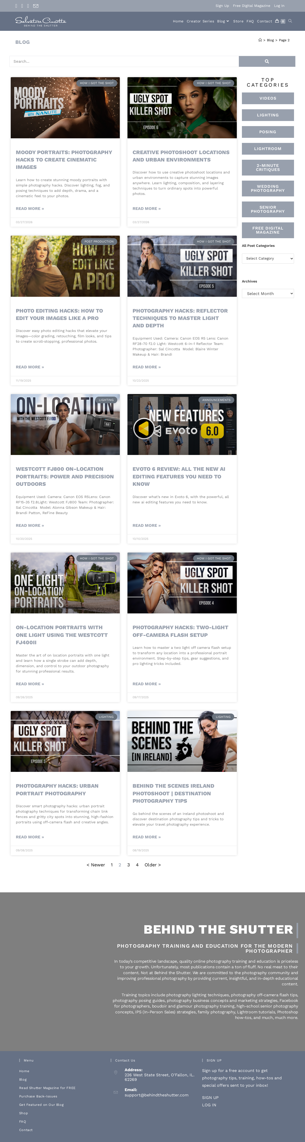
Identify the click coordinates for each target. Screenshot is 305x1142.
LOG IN (209, 1105)
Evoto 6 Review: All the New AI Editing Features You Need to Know (179, 476)
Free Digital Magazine (251, 6)
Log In (279, 6)
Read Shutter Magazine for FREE (47, 1088)
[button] (268, 149)
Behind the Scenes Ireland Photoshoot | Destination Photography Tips (173, 793)
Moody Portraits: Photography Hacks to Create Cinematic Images (64, 159)
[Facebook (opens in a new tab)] (17, 5)
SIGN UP (210, 1097)
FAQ (22, 1121)
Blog (23, 1079)
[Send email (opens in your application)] (35, 6)
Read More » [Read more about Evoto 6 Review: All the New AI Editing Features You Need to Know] (147, 525)
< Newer (97, 864)
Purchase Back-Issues (38, 1096)
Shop (23, 1113)
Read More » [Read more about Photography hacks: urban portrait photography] (30, 837)
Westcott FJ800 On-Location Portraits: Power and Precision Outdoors (65, 476)
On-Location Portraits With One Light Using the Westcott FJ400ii (62, 635)
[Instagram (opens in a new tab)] (22, 5)
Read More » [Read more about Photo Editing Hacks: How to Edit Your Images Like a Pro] (30, 367)
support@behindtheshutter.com (157, 1095)
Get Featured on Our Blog (41, 1105)
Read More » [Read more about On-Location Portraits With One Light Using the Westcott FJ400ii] (30, 683)
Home (24, 1071)
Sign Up (222, 6)
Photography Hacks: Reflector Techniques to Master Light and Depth (180, 318)
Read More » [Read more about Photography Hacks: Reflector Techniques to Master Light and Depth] (147, 367)
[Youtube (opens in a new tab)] (28, 5)
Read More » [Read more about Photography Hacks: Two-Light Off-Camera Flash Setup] (147, 683)
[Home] (260, 40)
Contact (26, 1130)
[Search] (261, 61)
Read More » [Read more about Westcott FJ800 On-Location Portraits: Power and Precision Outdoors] (30, 525)
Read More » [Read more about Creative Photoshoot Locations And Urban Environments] (147, 208)
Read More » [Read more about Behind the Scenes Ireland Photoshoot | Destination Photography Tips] (147, 837)
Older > (153, 864)
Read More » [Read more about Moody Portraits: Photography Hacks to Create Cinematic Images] (30, 208)
